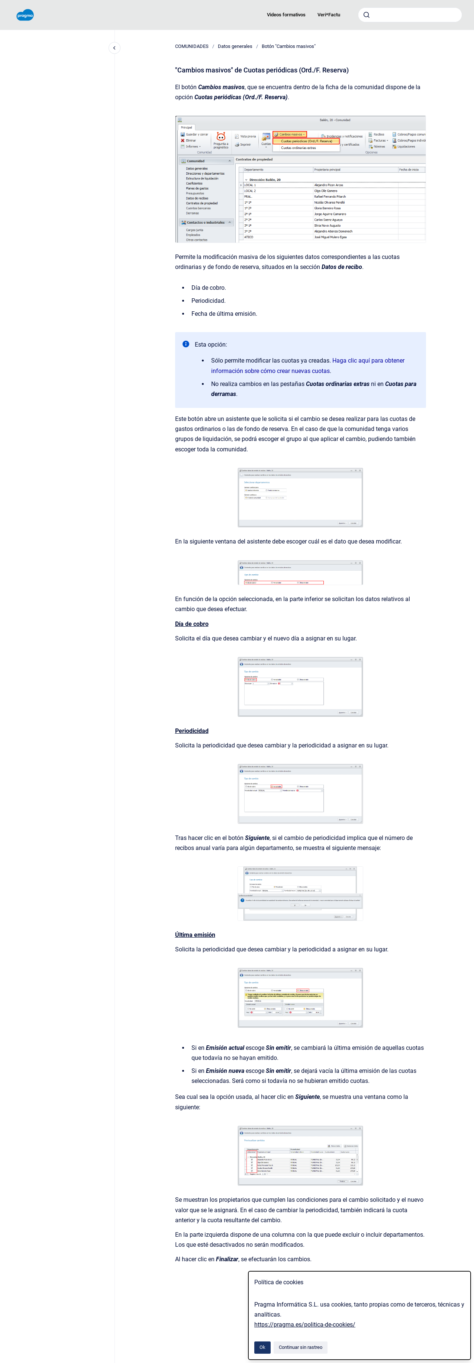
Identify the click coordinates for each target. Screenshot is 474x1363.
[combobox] (410, 15)
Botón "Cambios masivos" (289, 46)
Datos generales (235, 46)
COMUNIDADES (192, 46)
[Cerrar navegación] (114, 48)
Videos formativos (286, 14)
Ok (262, 1347)
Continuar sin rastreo (300, 1347)
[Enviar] (367, 15)
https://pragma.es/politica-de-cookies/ (304, 1324)
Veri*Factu (328, 14)
